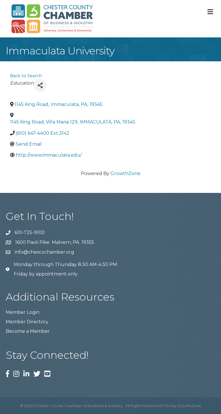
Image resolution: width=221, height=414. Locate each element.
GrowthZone (125, 173)
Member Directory (27, 321)
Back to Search (26, 75)
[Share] (40, 85)
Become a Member (28, 331)
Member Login (22, 312)
